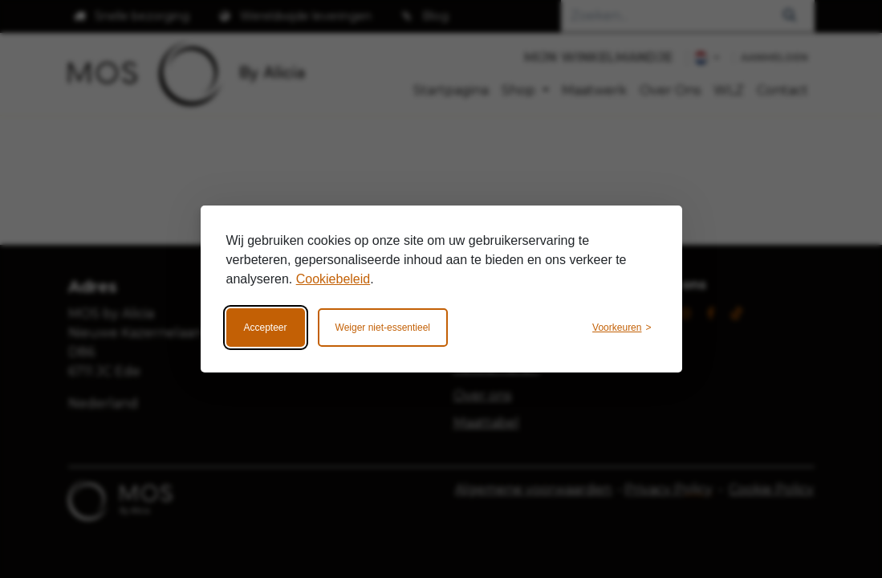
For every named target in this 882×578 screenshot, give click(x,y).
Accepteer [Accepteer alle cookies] (265, 327)
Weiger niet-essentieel (383, 327)
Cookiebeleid (333, 279)
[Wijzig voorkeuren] (621, 328)
